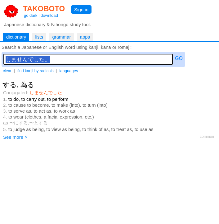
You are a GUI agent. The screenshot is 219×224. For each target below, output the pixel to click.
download (49, 15)
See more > (15, 137)
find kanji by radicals (35, 70)
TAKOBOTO (44, 8)
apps (85, 37)
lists (39, 37)
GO (179, 58)
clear (7, 70)
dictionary (16, 37)
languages (68, 70)
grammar (61, 37)
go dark (30, 15)
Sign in (81, 9)
